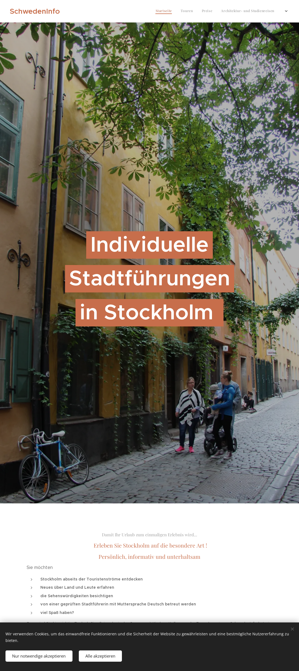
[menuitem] (238, 11)
